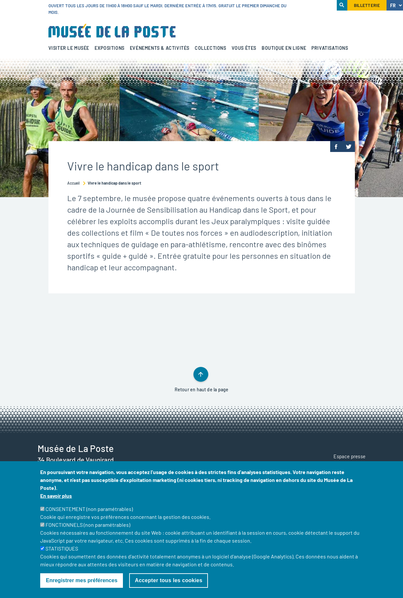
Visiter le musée (69, 48)
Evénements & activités (159, 48)
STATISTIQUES (61, 548)
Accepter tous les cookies (168, 580)
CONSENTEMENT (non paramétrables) (89, 509)
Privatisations (329, 48)
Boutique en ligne (284, 48)
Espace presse (349, 456)
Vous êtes (244, 48)
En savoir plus (56, 496)
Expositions (110, 48)
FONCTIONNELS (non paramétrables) (87, 525)
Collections (210, 48)
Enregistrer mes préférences (81, 580)
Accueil (73, 183)
